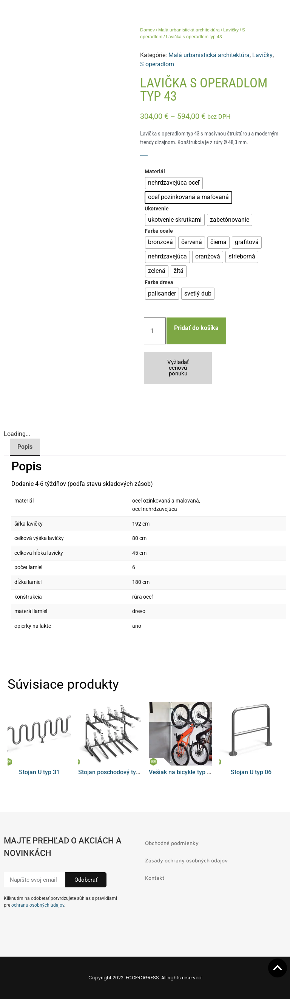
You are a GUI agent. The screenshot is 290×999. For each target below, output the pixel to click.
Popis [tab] (24, 446)
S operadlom (157, 64)
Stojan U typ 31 (39, 772)
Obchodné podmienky (172, 843)
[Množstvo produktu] (155, 330)
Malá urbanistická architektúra (189, 30)
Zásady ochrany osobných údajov (186, 860)
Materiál (155, 171)
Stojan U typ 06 (251, 772)
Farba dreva (159, 282)
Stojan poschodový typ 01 (113, 772)
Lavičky (231, 30)
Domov (147, 30)
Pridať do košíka (196, 327)
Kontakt (154, 878)
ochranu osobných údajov (37, 905)
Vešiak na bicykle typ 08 (181, 772)
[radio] (173, 183)
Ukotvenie (157, 209)
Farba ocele (159, 231)
